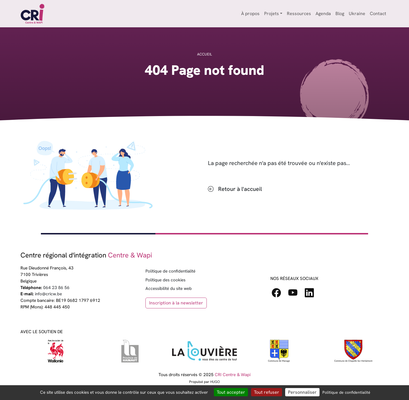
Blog (339, 14)
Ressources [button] (299, 14)
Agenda (323, 14)
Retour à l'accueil (240, 189)
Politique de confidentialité (170, 271)
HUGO (215, 382)
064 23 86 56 (56, 287)
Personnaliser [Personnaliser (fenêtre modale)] (302, 392)
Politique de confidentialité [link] (346, 392)
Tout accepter (231, 392)
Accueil (204, 54)
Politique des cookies (165, 280)
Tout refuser (266, 392)
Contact (378, 14)
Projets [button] (271, 14)
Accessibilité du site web (168, 288)
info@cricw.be (48, 294)
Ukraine (357, 14)
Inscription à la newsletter (176, 303)
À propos (250, 14)
